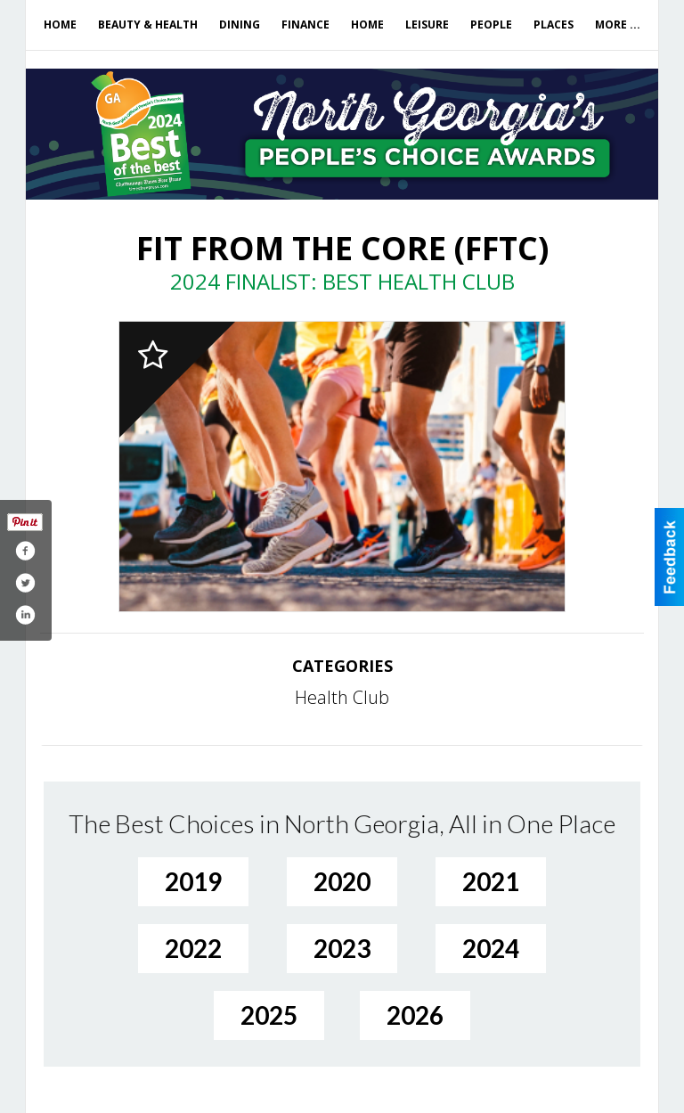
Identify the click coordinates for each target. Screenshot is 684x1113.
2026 (415, 1015)
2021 (490, 881)
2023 (342, 948)
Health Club (342, 697)
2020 (342, 881)
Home (60, 24)
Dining (239, 24)
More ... (617, 24)
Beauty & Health (148, 24)
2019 (193, 881)
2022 (193, 948)
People (491, 24)
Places (553, 24)
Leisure (427, 24)
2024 (490, 948)
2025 (268, 1015)
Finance (305, 24)
